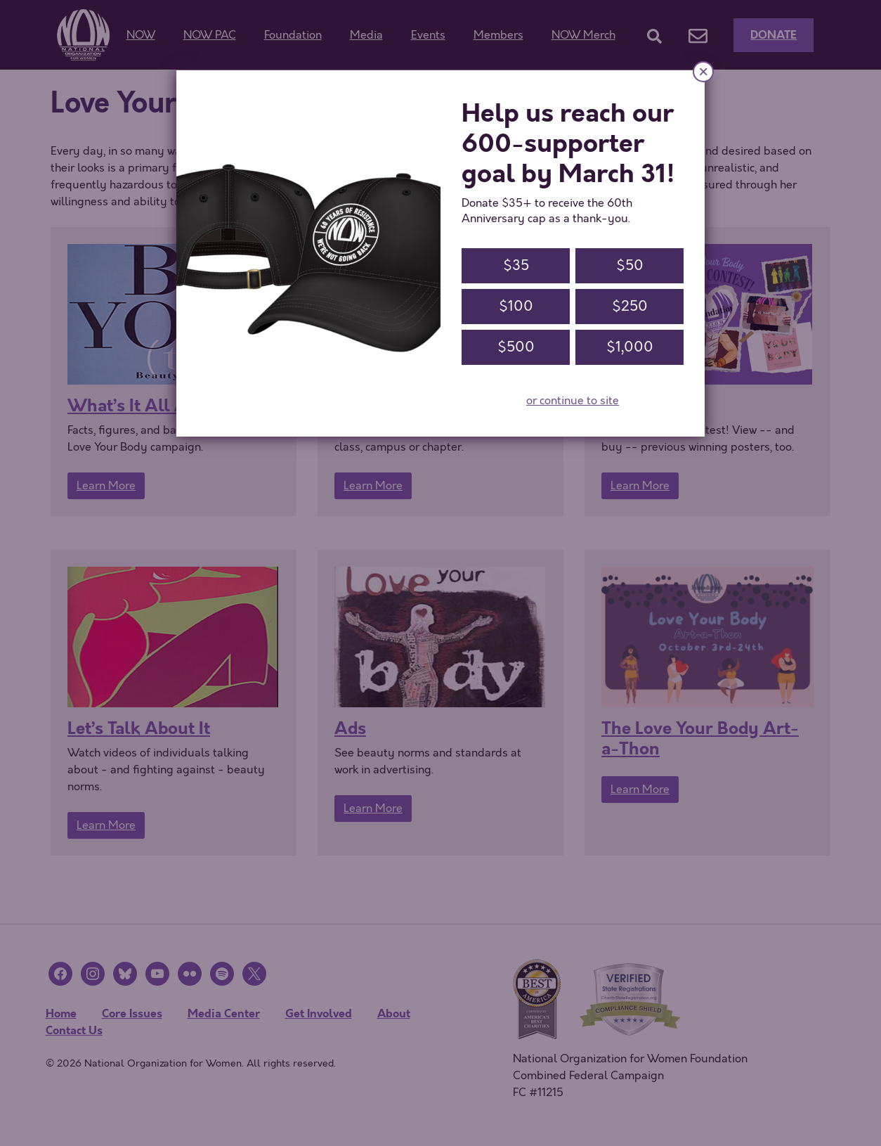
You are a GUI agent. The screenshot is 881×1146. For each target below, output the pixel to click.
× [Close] (703, 71)
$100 (516, 306)
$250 (630, 306)
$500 (516, 346)
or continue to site (572, 400)
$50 (630, 265)
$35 (516, 265)
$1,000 (629, 346)
